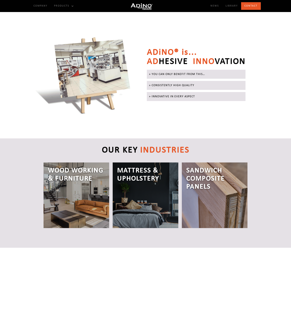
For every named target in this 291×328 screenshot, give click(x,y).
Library (232, 6)
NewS (214, 6)
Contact (251, 6)
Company (40, 6)
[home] (142, 6)
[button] (63, 6)
